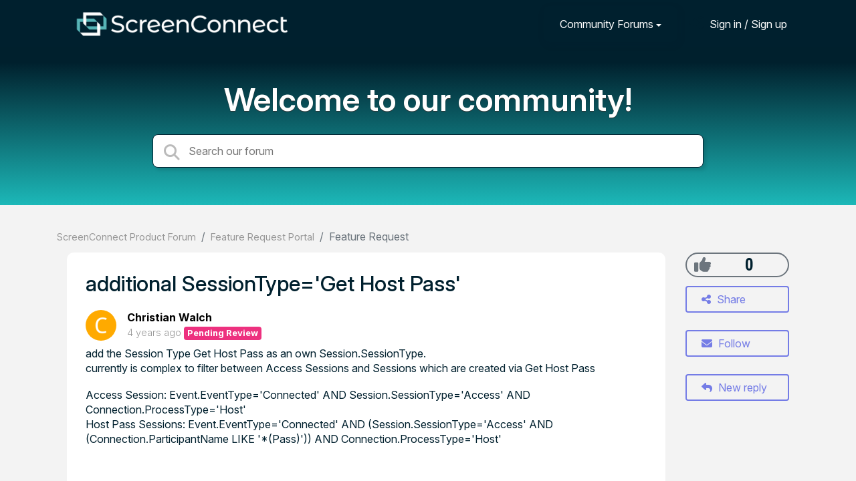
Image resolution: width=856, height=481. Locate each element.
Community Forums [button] (606, 24)
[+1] (702, 265)
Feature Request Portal (262, 237)
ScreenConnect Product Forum (126, 237)
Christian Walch (169, 317)
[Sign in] (738, 23)
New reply (734, 387)
